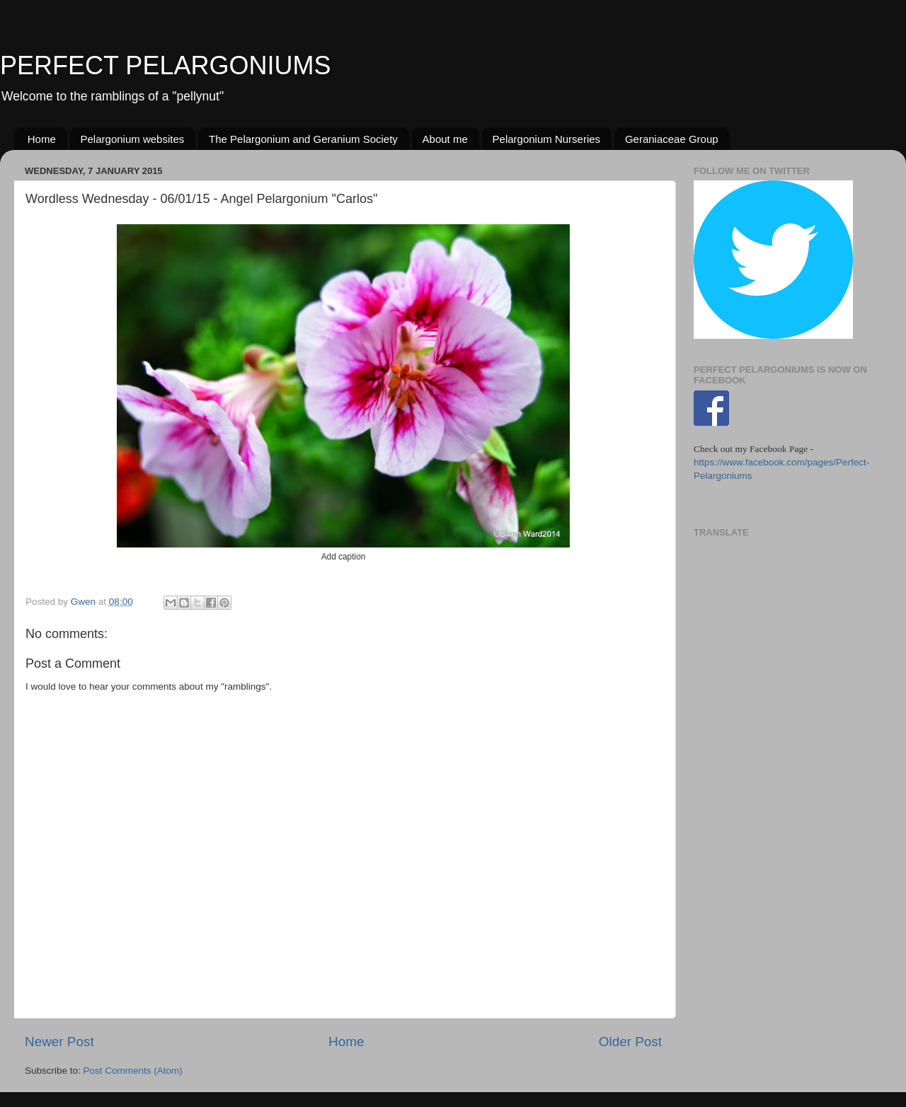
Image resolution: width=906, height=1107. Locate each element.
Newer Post (59, 1041)
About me (445, 139)
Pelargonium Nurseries (547, 139)
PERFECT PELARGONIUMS (165, 65)
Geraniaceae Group (671, 139)
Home (42, 139)
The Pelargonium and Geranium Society (303, 139)
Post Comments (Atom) (133, 1070)
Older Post (630, 1041)
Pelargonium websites (133, 139)
